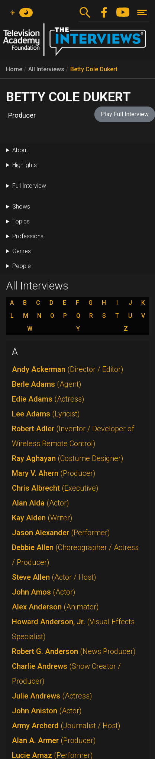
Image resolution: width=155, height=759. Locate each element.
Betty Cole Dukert (93, 69)
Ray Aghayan (67, 458)
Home (14, 69)
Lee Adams (46, 413)
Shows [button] (21, 206)
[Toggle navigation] (142, 12)
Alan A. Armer (54, 740)
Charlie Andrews (66, 674)
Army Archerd (66, 725)
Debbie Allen (75, 555)
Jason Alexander (61, 532)
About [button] (20, 150)
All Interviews (46, 69)
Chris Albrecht (55, 488)
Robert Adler (73, 436)
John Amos (43, 592)
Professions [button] (27, 236)
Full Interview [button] (29, 185)
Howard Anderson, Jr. (73, 629)
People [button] (21, 265)
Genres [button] (21, 251)
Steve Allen (54, 577)
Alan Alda (40, 502)
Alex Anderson (55, 606)
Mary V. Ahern (54, 473)
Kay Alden (42, 517)
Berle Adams (46, 384)
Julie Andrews (52, 695)
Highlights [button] (24, 165)
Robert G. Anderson (74, 651)
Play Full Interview (125, 114)
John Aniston (47, 710)
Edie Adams (48, 399)
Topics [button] (21, 221)
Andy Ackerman (67, 369)
